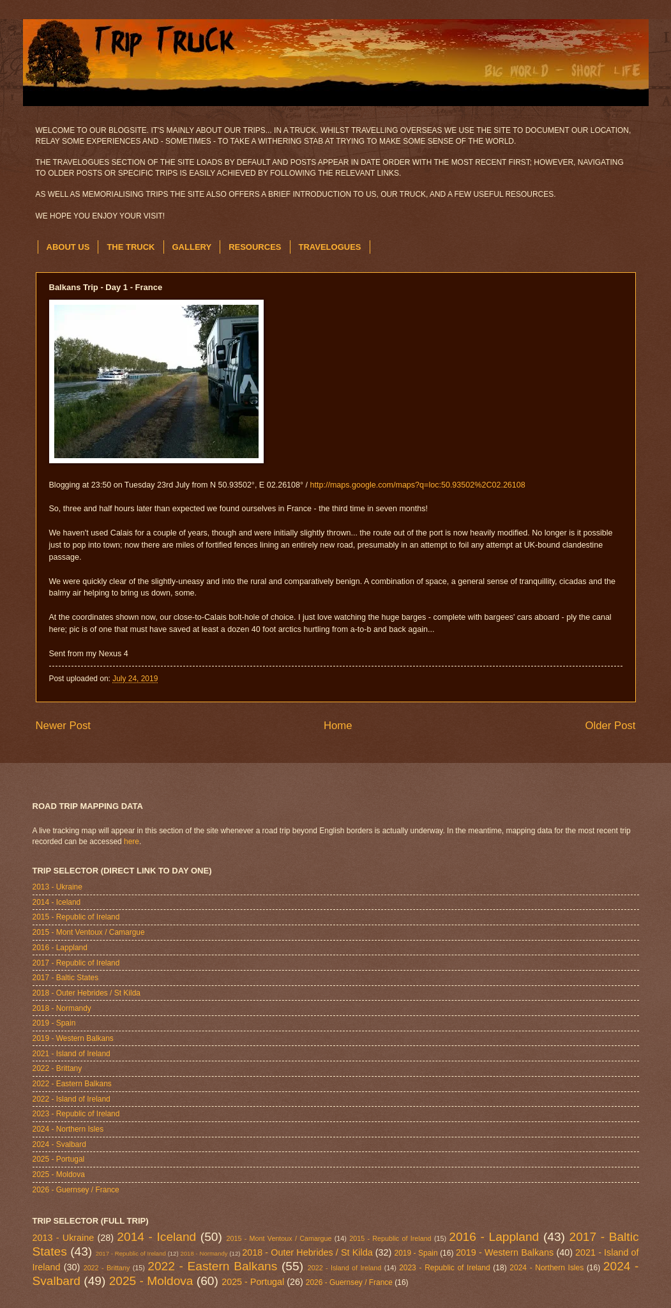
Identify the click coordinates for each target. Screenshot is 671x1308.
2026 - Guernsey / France (76, 1189)
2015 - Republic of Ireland (76, 916)
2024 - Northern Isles (68, 1129)
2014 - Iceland (57, 902)
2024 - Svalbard (59, 1144)
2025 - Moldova (59, 1174)
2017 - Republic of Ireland (76, 962)
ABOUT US (68, 247)
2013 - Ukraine (57, 886)
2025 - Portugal (59, 1159)
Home (338, 725)
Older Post (610, 725)
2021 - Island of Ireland (71, 1053)
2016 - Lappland (60, 947)
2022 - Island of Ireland (71, 1099)
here (131, 841)
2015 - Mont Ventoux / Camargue (89, 932)
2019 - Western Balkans (73, 1038)
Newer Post (63, 725)
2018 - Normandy (62, 1008)
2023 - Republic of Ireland (76, 1113)
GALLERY (192, 247)
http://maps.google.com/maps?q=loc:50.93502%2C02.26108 (417, 485)
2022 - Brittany (57, 1068)
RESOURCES (255, 247)
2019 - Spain (54, 1023)
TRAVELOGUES (330, 247)
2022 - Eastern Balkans (72, 1083)
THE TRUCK (131, 247)
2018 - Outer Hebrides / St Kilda (86, 993)
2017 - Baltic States (66, 977)
